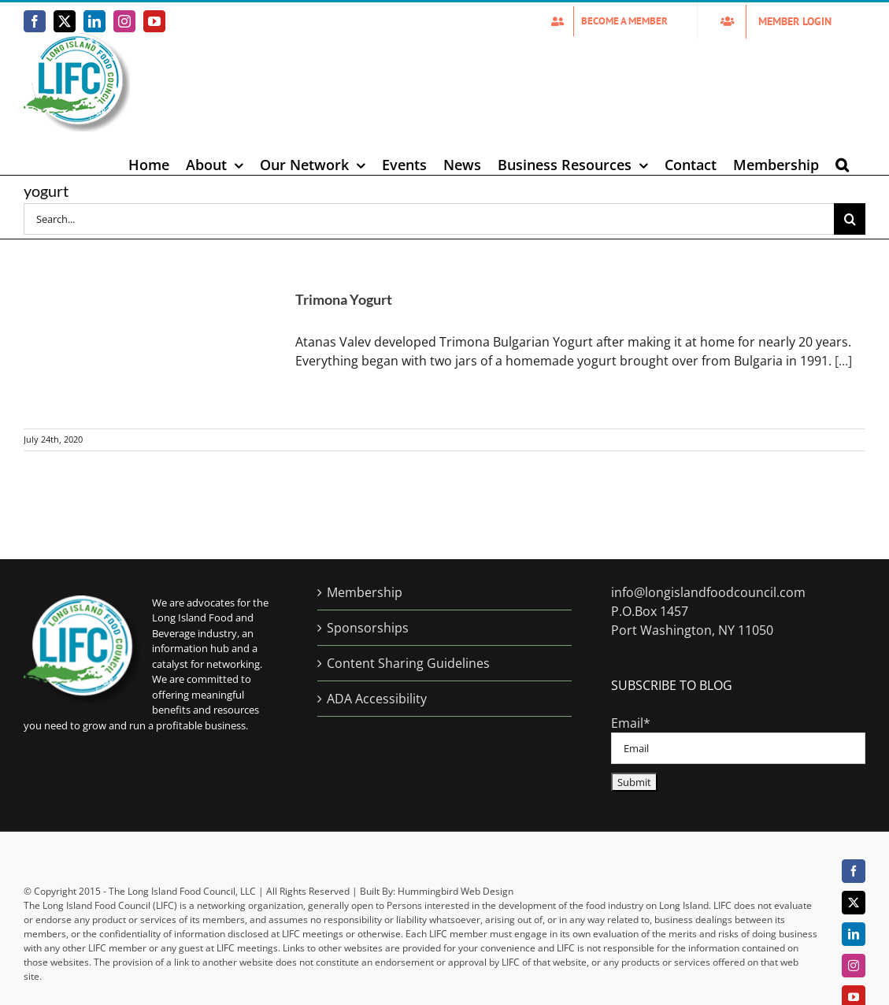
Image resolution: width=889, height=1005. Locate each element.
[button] (842, 164)
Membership (364, 592)
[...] (843, 360)
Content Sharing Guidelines (408, 663)
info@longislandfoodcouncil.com (708, 592)
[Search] (849, 219)
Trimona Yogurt (343, 299)
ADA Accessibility (377, 698)
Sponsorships (368, 627)
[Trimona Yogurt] (150, 350)
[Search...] (429, 219)
